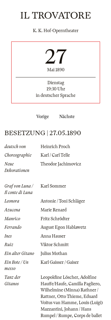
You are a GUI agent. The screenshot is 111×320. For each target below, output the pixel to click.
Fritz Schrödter (55, 218)
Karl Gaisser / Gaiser (60, 262)
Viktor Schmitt (55, 244)
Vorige (41, 116)
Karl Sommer (53, 186)
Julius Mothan (54, 253)
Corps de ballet (88, 315)
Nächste (68, 116)
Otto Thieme (69, 296)
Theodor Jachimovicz (61, 164)
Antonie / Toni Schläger (63, 201)
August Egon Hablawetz (63, 227)
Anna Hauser (53, 236)
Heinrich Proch (55, 146)
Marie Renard (54, 210)
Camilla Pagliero (83, 283)
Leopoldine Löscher (59, 277)
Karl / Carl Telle (55, 155)
